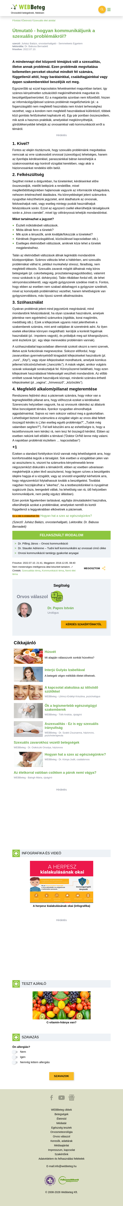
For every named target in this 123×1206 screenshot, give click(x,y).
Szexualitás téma (31, 570)
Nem (23, 1051)
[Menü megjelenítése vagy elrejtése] (109, 9)
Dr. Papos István (61, 608)
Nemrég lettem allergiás (35, 1062)
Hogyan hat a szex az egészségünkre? (66, 515)
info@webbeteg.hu (66, 1166)
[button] (51, 1099)
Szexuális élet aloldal (44, 20)
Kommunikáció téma (53, 570)
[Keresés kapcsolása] (102, 9)
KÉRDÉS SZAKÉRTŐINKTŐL (83, 624)
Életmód (26, 20)
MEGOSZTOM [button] (94, 568)
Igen (22, 1056)
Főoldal (16, 20)
